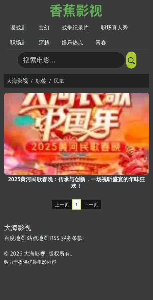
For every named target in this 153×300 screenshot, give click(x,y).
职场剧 (18, 42)
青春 (100, 42)
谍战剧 (18, 27)
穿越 (44, 42)
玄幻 (44, 27)
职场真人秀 (114, 27)
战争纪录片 (75, 27)
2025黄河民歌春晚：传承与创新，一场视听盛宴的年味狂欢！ (76, 182)
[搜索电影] (71, 60)
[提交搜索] (131, 60)
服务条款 (72, 238)
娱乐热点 (72, 42)
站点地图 (38, 238)
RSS (55, 238)
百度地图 (15, 238)
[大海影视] (77, 9)
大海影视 (17, 81)
